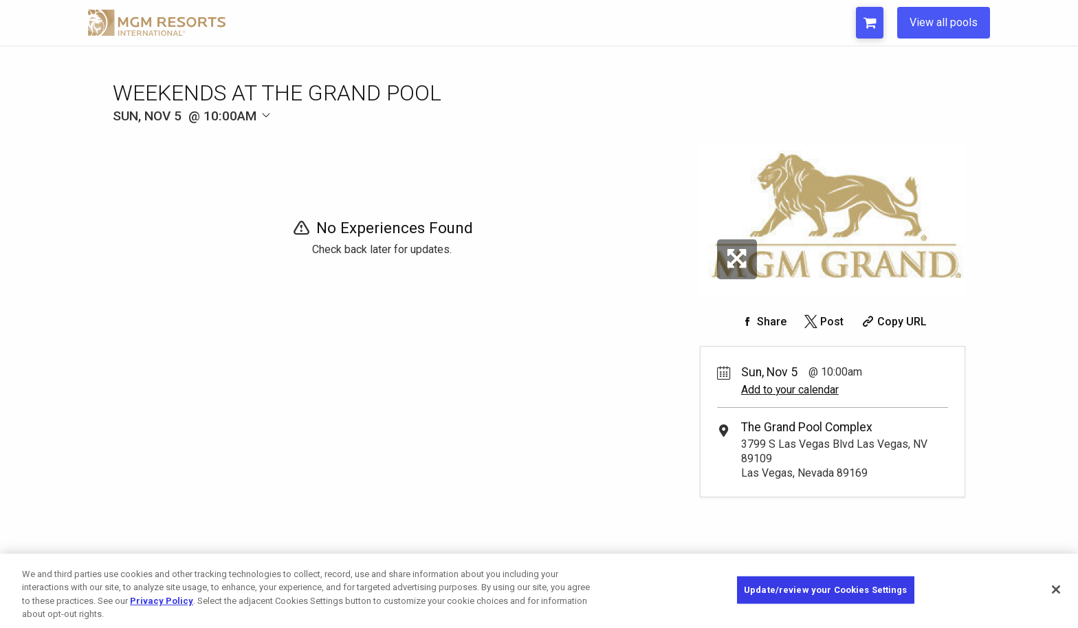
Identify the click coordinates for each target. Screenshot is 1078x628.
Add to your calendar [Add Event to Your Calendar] (790, 389)
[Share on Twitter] (823, 321)
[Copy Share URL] (893, 321)
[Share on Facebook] (762, 321)
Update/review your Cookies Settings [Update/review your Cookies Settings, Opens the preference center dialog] (826, 590)
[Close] (1056, 589)
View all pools (944, 22)
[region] (539, 591)
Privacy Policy (161, 601)
